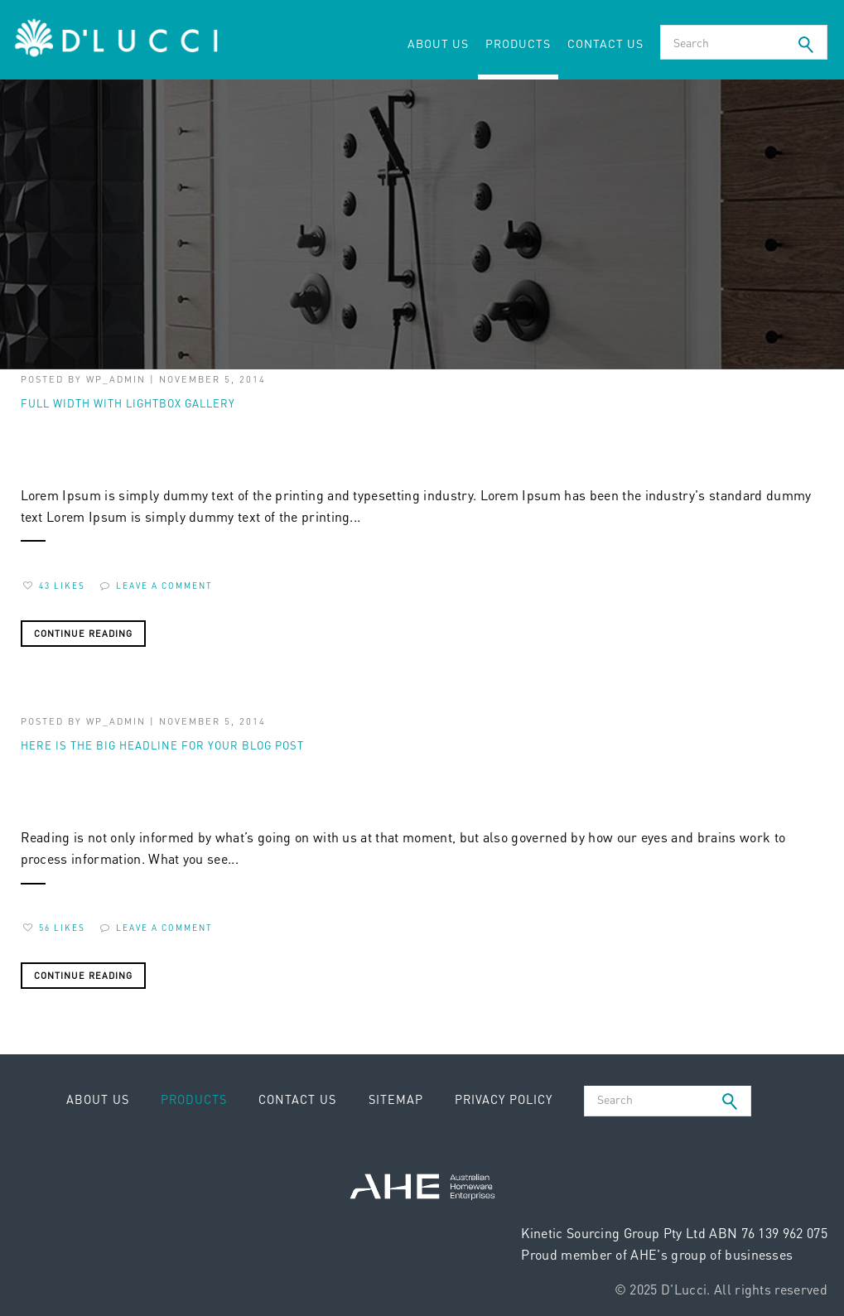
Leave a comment (156, 586)
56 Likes (54, 928)
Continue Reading (83, 633)
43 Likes (54, 586)
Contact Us (605, 43)
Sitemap (396, 1099)
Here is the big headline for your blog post (162, 745)
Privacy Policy (503, 1099)
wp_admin (116, 379)
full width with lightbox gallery (128, 403)
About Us (438, 43)
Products (518, 43)
